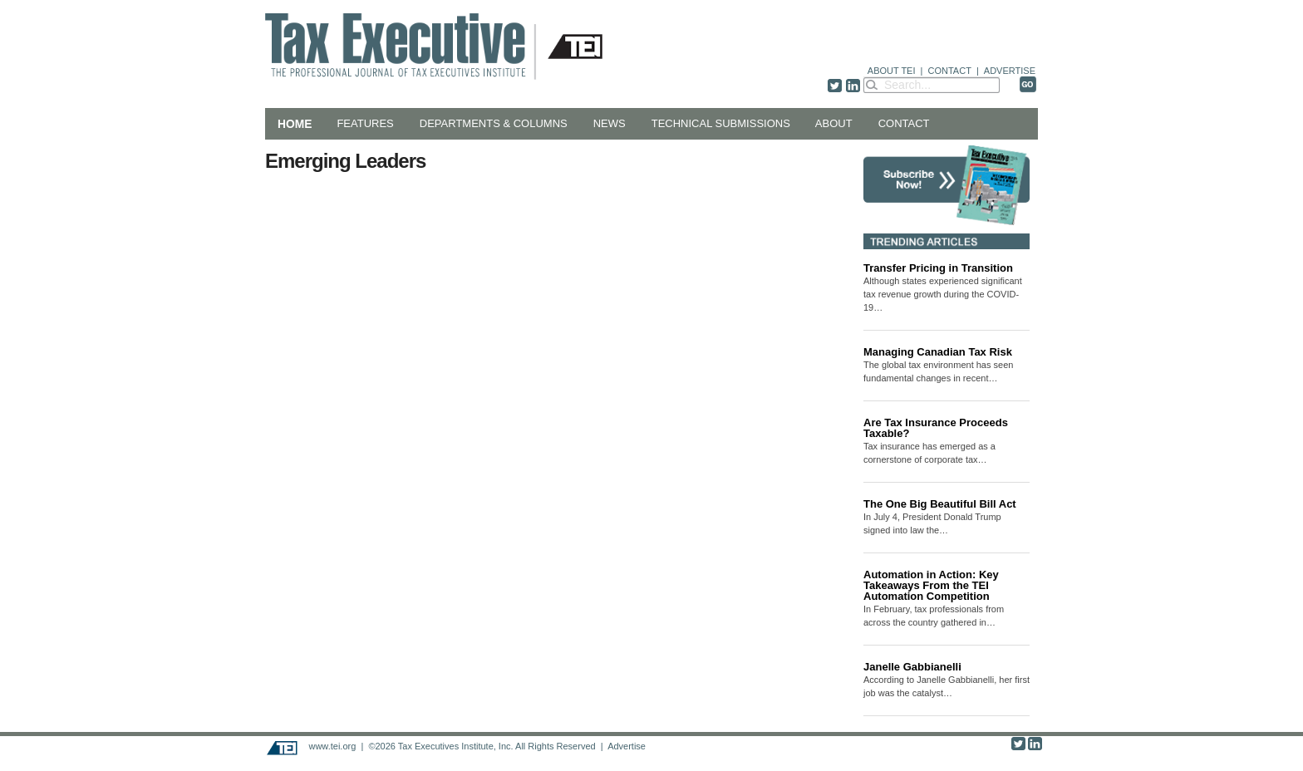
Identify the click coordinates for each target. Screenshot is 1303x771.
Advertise (626, 746)
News (609, 123)
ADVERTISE (1009, 71)
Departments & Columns (494, 123)
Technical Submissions (721, 123)
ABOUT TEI (892, 71)
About (834, 123)
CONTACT (949, 71)
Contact (904, 123)
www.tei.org (332, 746)
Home (295, 123)
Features (365, 123)
